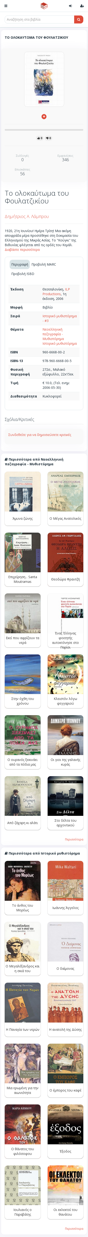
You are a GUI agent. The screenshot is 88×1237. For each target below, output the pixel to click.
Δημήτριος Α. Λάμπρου (27, 216)
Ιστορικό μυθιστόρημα (59, 343)
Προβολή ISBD (22, 273)
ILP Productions (56, 291)
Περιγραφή (19, 264)
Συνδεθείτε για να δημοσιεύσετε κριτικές (39, 434)
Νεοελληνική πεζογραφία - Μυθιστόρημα (53, 334)
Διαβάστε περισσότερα (22, 249)
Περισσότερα (74, 839)
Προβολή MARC (43, 264)
